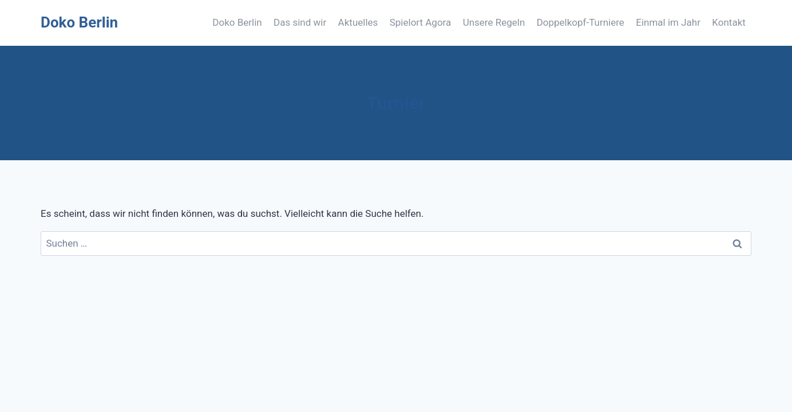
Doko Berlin (237, 22)
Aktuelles (358, 22)
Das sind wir (300, 22)
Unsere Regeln (494, 22)
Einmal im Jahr (668, 22)
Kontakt (729, 22)
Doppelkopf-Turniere (580, 22)
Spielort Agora (421, 22)
